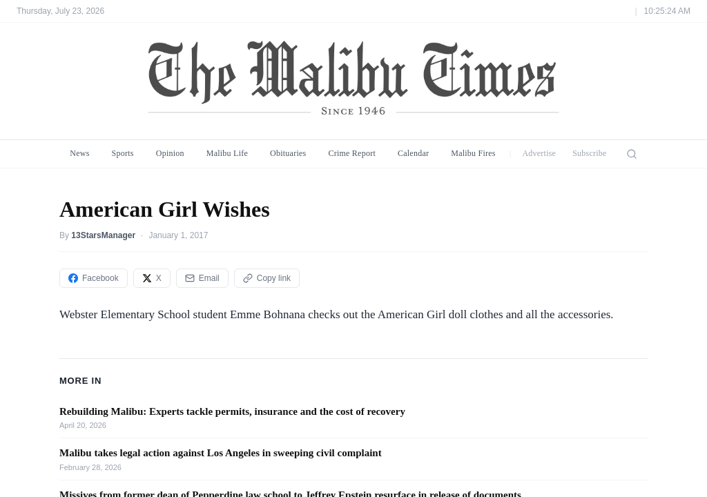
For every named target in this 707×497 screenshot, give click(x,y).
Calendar (413, 153)
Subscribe (589, 153)
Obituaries (288, 153)
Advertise (539, 153)
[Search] (631, 154)
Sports (123, 153)
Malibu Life (227, 153)
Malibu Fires (473, 153)
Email (202, 278)
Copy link (267, 278)
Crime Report (352, 153)
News (79, 153)
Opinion (170, 153)
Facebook (93, 278)
